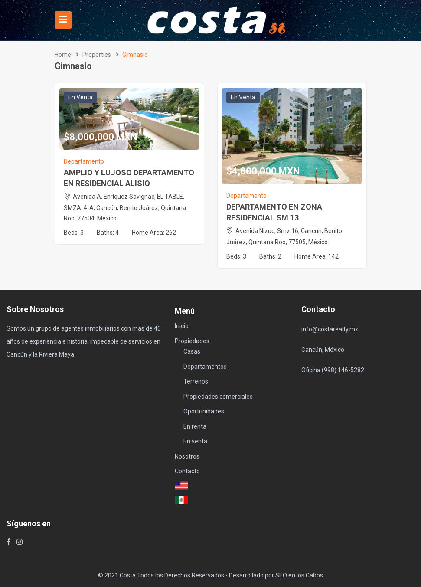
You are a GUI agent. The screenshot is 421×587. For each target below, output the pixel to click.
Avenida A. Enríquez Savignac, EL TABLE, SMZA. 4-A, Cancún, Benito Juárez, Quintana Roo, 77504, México (125, 207)
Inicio (182, 325)
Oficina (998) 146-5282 (332, 370)
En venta (80, 97)
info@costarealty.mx (329, 329)
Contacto (187, 471)
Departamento (84, 161)
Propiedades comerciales (218, 396)
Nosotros (187, 456)
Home (63, 54)
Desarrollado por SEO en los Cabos (276, 575)
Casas (191, 351)
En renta (194, 426)
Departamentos (205, 366)
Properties (96, 54)
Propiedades (192, 341)
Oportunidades (203, 411)
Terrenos (195, 381)
